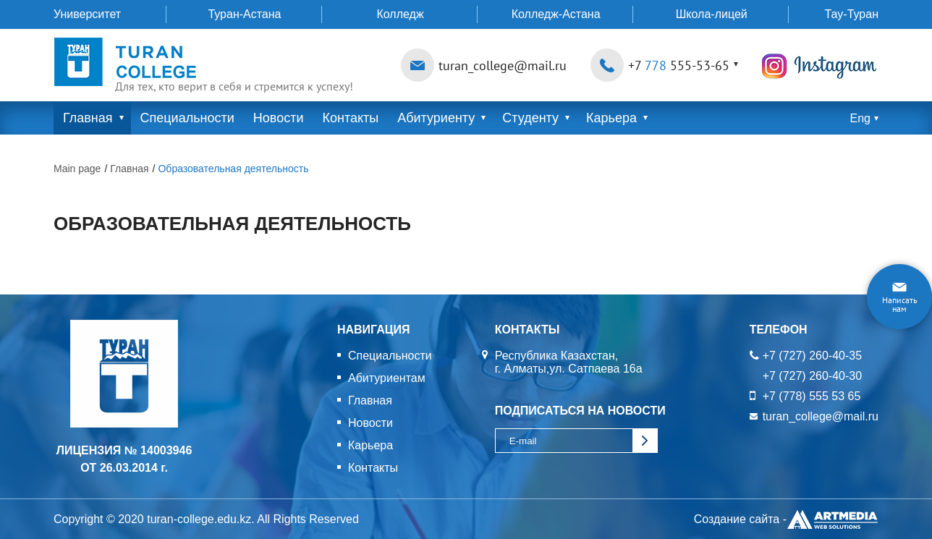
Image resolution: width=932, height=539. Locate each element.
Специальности (187, 118)
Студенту (530, 118)
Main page (77, 168)
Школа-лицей (711, 14)
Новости (278, 118)
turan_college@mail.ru (503, 65)
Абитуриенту (436, 118)
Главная (88, 118)
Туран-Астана (244, 14)
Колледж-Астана (556, 14)
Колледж (399, 14)
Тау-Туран (851, 14)
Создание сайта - (786, 519)
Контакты (350, 118)
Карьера (611, 118)
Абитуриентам (386, 378)
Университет (87, 14)
